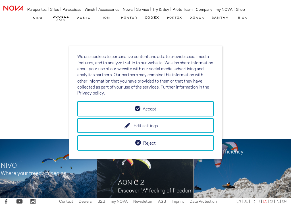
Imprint (178, 201)
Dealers (85, 201)
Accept (149, 109)
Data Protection (203, 201)
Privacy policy (90, 93)
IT (258, 201)
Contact (66, 201)
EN (238, 201)
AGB (162, 201)
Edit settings (146, 125)
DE (246, 201)
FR (253, 201)
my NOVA (119, 201)
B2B (101, 201)
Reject (149, 143)
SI (271, 201)
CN (284, 201)
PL (277, 201)
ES (265, 201)
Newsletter (142, 201)
